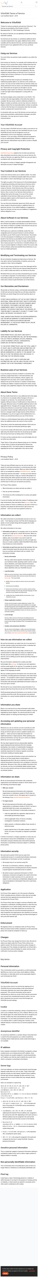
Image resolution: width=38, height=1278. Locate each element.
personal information (17, 535)
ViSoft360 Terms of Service (13, 13)
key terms (27, 502)
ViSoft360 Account (25, 471)
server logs (7, 578)
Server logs (6, 1065)
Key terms (5, 959)
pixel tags (13, 664)
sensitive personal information (22, 797)
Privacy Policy (7, 457)
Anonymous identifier (10, 1031)
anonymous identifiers (22, 633)
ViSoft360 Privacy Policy (7, 153)
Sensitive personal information (14, 1147)
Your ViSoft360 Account (11, 125)
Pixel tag (4, 1174)
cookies (13, 633)
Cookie (4, 1007)
